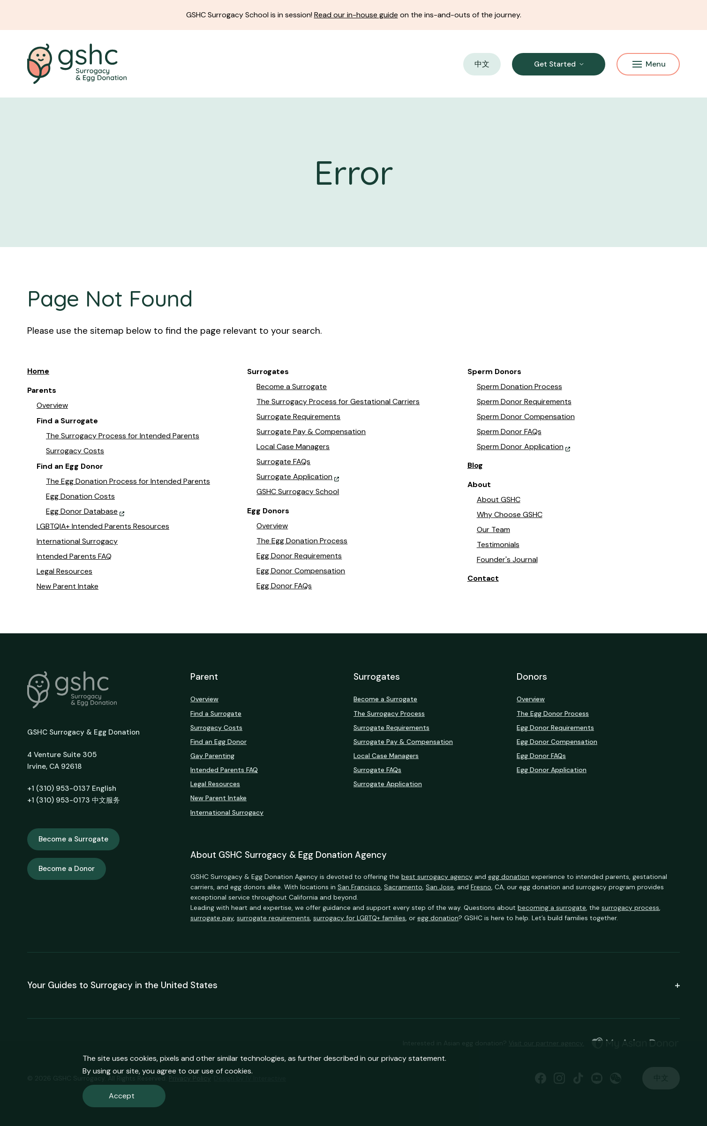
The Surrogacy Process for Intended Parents (122, 436)
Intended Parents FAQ (74, 556)
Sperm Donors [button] (494, 371)
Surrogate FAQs (283, 461)
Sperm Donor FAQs (509, 431)
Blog (475, 465)
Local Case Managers (293, 446)
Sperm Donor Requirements (524, 401)
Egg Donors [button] (268, 511)
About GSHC (498, 499)
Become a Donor (66, 868)
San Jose (440, 887)
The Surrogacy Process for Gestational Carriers (338, 401)
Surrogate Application (294, 476)
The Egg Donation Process (301, 541)
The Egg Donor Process (553, 713)
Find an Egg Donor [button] (70, 466)
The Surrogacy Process (389, 713)
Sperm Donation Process (519, 386)
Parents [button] (41, 390)
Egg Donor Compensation (300, 571)
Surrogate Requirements (298, 416)
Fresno (481, 887)
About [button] (479, 484)
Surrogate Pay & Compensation (311, 431)
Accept (122, 1096)
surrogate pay (211, 918)
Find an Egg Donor (218, 741)
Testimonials (498, 544)
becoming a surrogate (552, 907)
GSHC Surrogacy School (297, 491)
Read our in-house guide (356, 15)
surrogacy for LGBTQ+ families (359, 918)
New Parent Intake (67, 586)
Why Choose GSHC (509, 514)
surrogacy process (630, 907)
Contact (483, 578)
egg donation (508, 876)
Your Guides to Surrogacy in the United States (353, 985)
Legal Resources (64, 571)
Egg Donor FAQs (284, 586)
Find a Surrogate (215, 713)
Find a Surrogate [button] (67, 421)
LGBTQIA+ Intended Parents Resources (103, 526)
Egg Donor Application (552, 770)
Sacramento (403, 887)
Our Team (493, 529)
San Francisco (359, 887)
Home (38, 371)
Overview (52, 405)
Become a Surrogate (291, 386)
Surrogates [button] (268, 371)
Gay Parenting (212, 755)
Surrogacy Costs (75, 451)
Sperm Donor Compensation (526, 416)
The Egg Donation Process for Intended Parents (128, 481)
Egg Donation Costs (80, 496)
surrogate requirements (273, 918)
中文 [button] (481, 64)
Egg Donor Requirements (299, 556)
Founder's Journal (507, 559)
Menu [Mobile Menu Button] (649, 64)
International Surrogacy (77, 541)
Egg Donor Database (82, 511)
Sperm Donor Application (520, 446)
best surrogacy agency (437, 876)
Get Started (555, 64)
